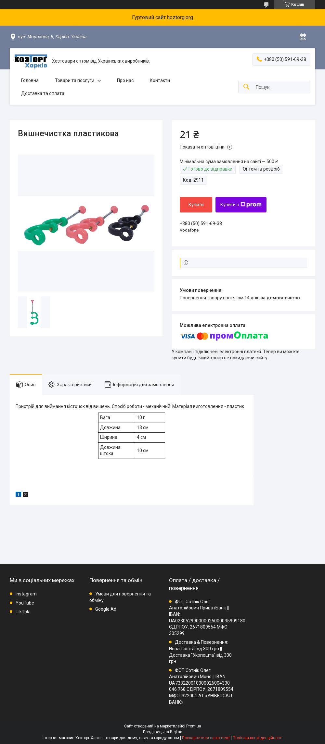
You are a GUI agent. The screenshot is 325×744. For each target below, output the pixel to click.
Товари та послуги (74, 80)
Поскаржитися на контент (206, 738)
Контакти (160, 80)
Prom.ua (193, 726)
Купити (196, 204)
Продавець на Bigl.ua (162, 732)
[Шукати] (246, 87)
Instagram (26, 593)
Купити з (241, 205)
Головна (30, 80)
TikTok (22, 611)
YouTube (25, 603)
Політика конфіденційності (257, 738)
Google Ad (105, 609)
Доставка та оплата (42, 93)
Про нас (125, 80)
